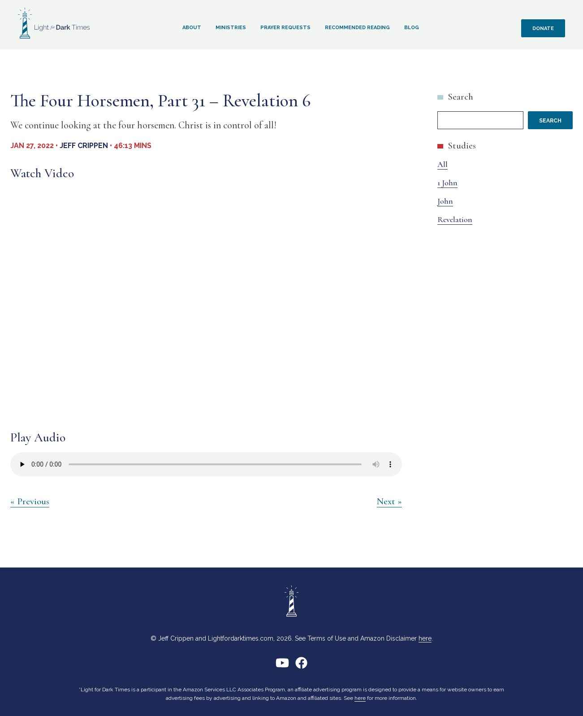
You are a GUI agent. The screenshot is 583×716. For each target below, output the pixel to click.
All (442, 164)
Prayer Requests (285, 28)
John (445, 201)
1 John (447, 183)
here (425, 638)
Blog (411, 28)
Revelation (454, 219)
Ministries (231, 28)
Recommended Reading (357, 28)
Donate (543, 28)
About (191, 28)
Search (460, 96)
